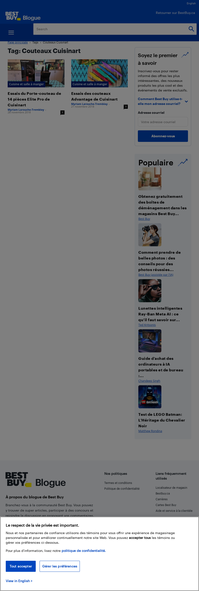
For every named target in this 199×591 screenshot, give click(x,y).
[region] (99, 554)
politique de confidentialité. (84, 551)
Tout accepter (21, 566)
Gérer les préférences (59, 566)
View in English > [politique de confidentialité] (19, 581)
